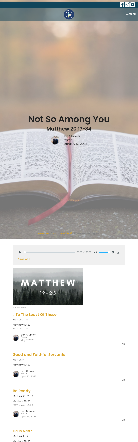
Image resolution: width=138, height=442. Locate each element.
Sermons (43, 233)
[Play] (19, 252)
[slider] (49, 252)
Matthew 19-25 (62, 233)
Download (24, 259)
